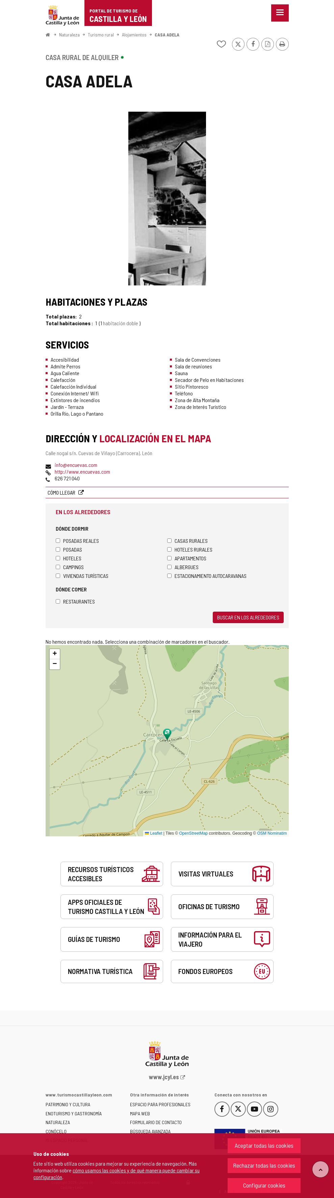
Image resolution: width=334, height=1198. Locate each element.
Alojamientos (134, 34)
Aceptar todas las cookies (264, 1145)
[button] (55, 654)
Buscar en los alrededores (248, 617)
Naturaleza (69, 34)
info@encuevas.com (76, 465)
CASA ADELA (167, 34)
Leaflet (153, 833)
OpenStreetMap (193, 833)
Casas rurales (187, 540)
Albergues (183, 567)
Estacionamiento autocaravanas (207, 576)
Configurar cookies (264, 1185)
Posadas (69, 549)
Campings (70, 567)
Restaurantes (75, 601)
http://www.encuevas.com (82, 471)
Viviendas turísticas (82, 576)
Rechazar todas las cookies (264, 1165)
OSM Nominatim (272, 833)
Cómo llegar (62, 492)
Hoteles (68, 558)
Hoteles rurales (189, 549)
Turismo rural (101, 34)
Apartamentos (186, 558)
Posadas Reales (77, 540)
